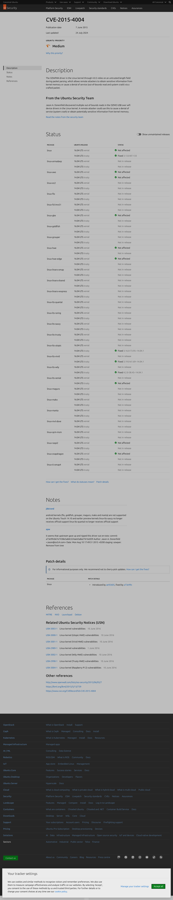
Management (83, 764)
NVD (57, 614)
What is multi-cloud (126, 790)
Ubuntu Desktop (11, 777)
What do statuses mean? (82, 482)
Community (77, 757)
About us (50, 857)
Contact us (11, 858)
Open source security (107, 835)
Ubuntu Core (9, 770)
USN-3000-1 (51, 635)
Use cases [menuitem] (64, 2)
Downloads (8, 816)
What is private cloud (82, 790)
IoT (4, 764)
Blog (82, 857)
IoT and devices (126, 835)
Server (60, 816)
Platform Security (54, 8)
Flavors (79, 777)
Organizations (52, 777)
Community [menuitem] (92, 2)
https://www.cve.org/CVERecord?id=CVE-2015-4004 (71, 691)
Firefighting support (113, 822)
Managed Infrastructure (83, 835)
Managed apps (53, 744)
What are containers (55, 809)
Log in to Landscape (105, 803)
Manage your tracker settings (135, 886)
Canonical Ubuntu (10, 2)
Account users (72, 822)
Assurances (137, 8)
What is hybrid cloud (105, 790)
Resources (100, 738)
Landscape (8, 803)
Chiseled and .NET (95, 809)
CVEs (113, 8)
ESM (69, 8)
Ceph (5, 731)
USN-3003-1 (51, 628)
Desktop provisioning (82, 829)
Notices (123, 8)
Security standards (98, 8)
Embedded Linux (66, 764)
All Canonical (157, 2)
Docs (88, 731)
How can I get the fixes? (57, 482)
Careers (73, 857)
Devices (98, 829)
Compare (73, 803)
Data (52, 835)
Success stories (64, 770)
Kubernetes (9, 738)
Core (74, 816)
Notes (9, 76)
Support (79, 725)
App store (50, 764)
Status (9, 72)
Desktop (50, 816)
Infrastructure (63, 835)
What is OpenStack (55, 725)
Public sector (77, 842)
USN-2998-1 (51, 661)
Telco (87, 842)
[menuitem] (159, 2)
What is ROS (63, 757)
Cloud (6, 790)
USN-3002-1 (51, 654)
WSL (68, 816)
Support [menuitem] (77, 2)
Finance (95, 842)
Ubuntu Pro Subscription (57, 829)
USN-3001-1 (51, 641)
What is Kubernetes (55, 738)
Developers (67, 777)
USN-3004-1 (51, 667)
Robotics (7, 757)
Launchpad (67, 614)
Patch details (102, 482)
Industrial (63, 842)
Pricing (85, 822)
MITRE (49, 614)
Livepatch (80, 8)
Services (78, 770)
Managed (65, 731)
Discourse (96, 822)
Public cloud (144, 790)
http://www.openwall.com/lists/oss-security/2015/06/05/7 (74, 682)
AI (47, 835)
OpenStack (8, 725)
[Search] (170, 2)
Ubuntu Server (10, 783)
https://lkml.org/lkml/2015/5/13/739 (63, 686)
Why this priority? (54, 53)
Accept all (158, 886)
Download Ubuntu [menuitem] (111, 2)
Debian (78, 614)
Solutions (8, 835)
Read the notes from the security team (64, 117)
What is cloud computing (58, 790)
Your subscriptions (54, 822)
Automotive (51, 842)
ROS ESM (50, 757)
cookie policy (61, 891)
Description (11, 68)
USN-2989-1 (51, 648)
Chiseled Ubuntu (76, 809)
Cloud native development (149, 835)
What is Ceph (52, 731)
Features (50, 770)
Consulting (78, 731)
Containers (8, 809)
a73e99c (128, 585)
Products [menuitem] (49, 2)
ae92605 (110, 585)
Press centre (104, 857)
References (11, 81)
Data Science (65, 751)
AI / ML (6, 751)
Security (7, 796)
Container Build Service (118, 809)
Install (69, 725)
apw (48, 529)
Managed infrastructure (15, 744)
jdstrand (50, 508)
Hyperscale (51, 783)
